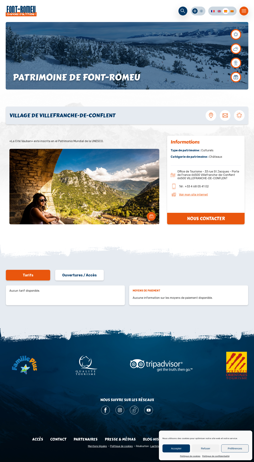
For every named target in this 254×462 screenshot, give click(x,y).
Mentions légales (97, 446)
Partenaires (85, 439)
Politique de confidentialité (216, 456)
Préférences (235, 448)
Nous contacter (206, 218)
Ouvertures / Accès (79, 275)
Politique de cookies (190, 456)
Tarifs (28, 275)
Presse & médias (120, 439)
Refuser (205, 448)
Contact (58, 439)
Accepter (176, 448)
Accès (37, 439)
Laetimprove (157, 446)
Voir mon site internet (193, 194)
